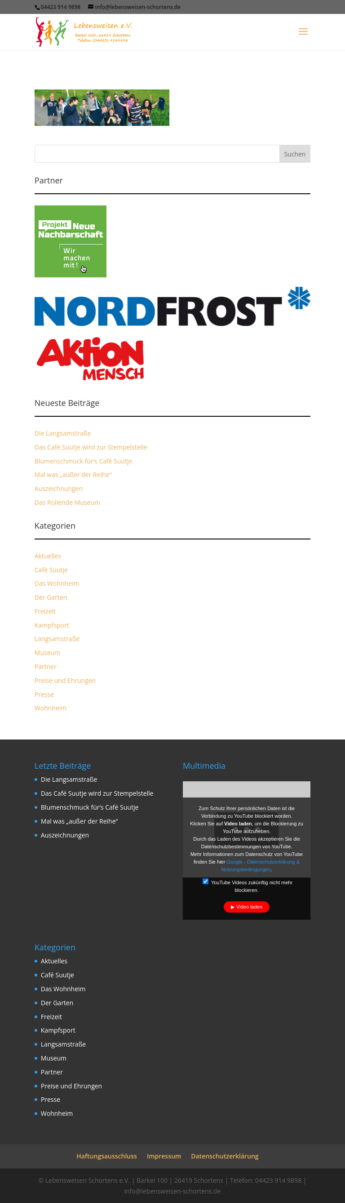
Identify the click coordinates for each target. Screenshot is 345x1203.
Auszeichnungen (59, 488)
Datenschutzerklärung (224, 1156)
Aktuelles (48, 556)
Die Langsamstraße (63, 433)
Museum (47, 652)
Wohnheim (50, 708)
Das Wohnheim (57, 583)
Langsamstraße (57, 638)
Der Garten (51, 597)
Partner (46, 666)
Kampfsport (52, 625)
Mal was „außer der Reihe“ (73, 474)
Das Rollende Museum (67, 502)
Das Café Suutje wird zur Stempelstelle (91, 447)
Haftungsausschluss (106, 1156)
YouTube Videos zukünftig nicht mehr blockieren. (247, 885)
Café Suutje (51, 570)
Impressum (164, 1156)
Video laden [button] (249, 906)
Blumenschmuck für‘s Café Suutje (84, 461)
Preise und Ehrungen (65, 680)
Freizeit (45, 611)
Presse (44, 694)
